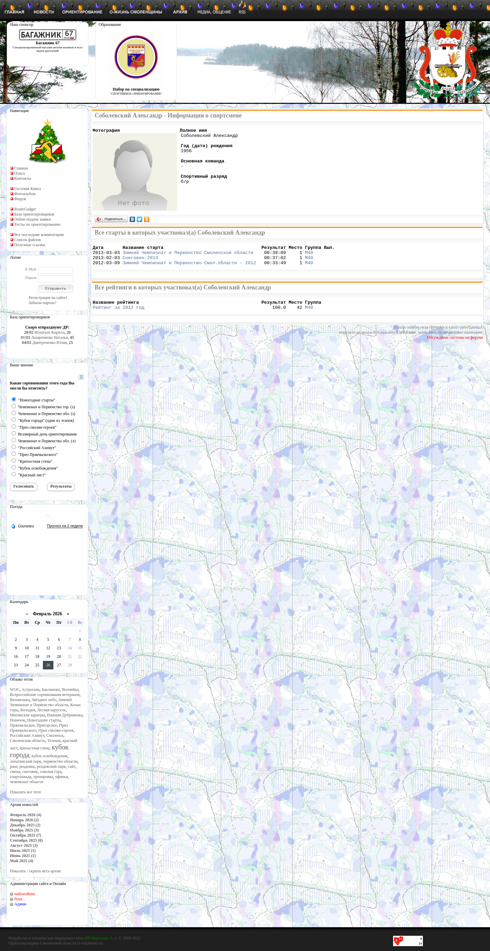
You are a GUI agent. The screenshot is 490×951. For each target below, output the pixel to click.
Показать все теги (25, 792)
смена (15, 771)
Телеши (53, 740)
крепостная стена (34, 748)
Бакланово (51, 689)
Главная (21, 168)
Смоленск (54, 735)
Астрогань (30, 689)
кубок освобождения (50, 756)
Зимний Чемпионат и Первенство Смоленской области (187, 255)
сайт (71, 766)
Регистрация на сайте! (48, 297)
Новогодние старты (44, 720)
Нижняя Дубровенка (64, 715)
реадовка (27, 766)
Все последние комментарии (39, 234)
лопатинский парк (25, 761)
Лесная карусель (51, 710)
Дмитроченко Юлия (49, 342)
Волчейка (70, 689)
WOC (14, 689)
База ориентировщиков (34, 214)
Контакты (22, 178)
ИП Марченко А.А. (100, 938)
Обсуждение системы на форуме (455, 344)
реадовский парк (51, 766)
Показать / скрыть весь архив (35, 871)
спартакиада (20, 776)
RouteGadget (25, 209)
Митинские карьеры (27, 715)
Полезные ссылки (29, 244)
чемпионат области (26, 781)
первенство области (60, 761)
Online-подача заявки (32, 219)
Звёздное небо (44, 699)
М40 (309, 255)
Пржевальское (22, 725)
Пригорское (47, 725)
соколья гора (51, 771)
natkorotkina (24, 893)
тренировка (43, 776)
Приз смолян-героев (56, 730)
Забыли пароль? (42, 302)
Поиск (19, 173)
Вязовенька (20, 699)
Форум (20, 198)
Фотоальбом (25, 193)
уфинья (61, 776)
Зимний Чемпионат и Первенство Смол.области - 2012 (189, 268)
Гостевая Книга (27, 188)
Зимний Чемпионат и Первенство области (41, 702)
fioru (18, 899)
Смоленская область (27, 740)
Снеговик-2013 (140, 261)
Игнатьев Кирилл (49, 332)
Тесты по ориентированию (37, 224)
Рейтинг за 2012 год (118, 314)
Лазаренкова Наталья (49, 337)
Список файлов (27, 239)
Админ (20, 904)
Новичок (17, 720)
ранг (13, 766)
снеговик (30, 771)
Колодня (27, 710)
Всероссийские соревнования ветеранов (44, 694)
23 (16, 665)
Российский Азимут (27, 735)
